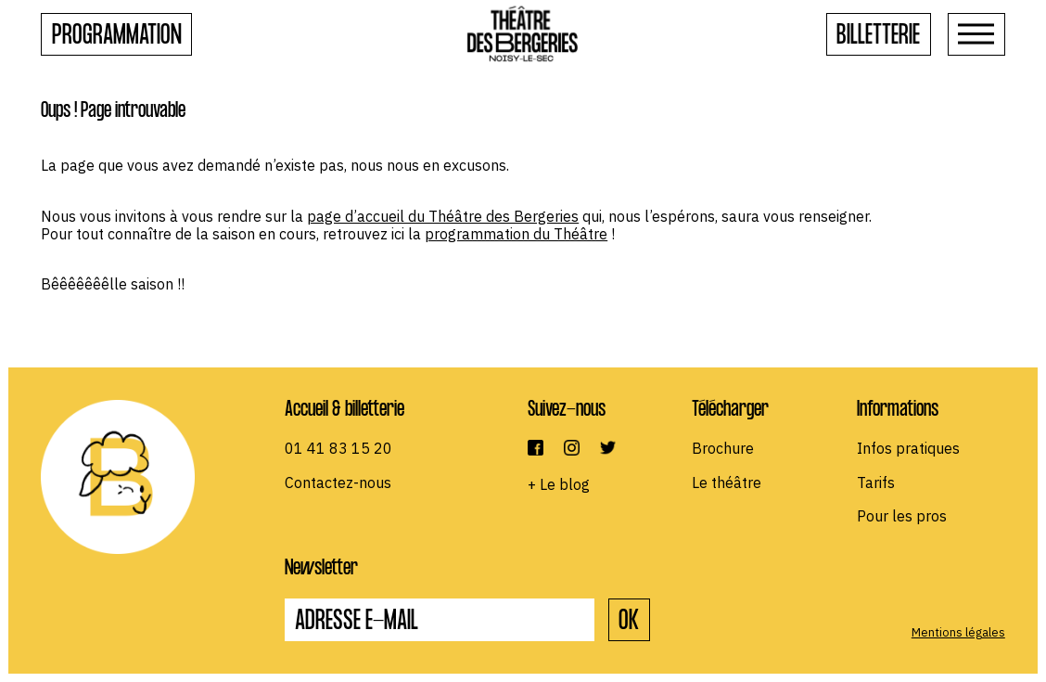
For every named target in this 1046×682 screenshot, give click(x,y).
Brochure (723, 448)
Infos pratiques (908, 448)
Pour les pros (902, 516)
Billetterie (878, 37)
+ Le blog (559, 484)
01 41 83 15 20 (338, 448)
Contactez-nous (338, 482)
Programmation (117, 37)
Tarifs (876, 482)
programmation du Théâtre (516, 234)
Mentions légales (958, 631)
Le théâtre (726, 482)
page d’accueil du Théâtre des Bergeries (443, 216)
